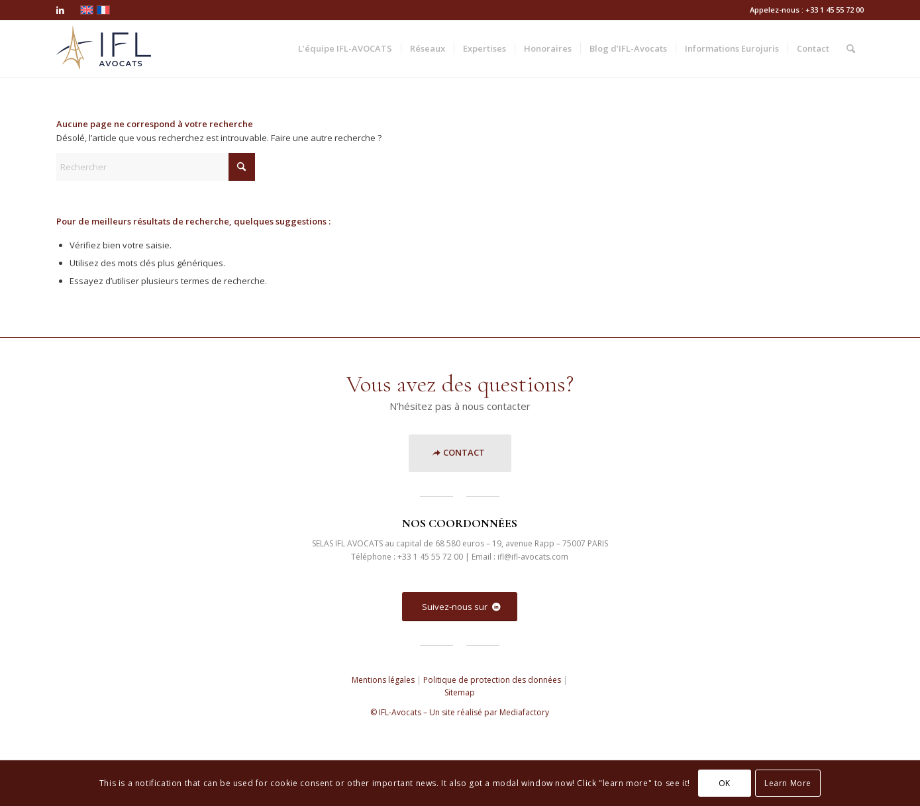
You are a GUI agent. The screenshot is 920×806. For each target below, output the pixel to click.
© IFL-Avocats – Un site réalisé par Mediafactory (459, 712)
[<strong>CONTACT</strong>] (460, 453)
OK (725, 783)
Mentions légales (383, 679)
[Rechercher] (851, 49)
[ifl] (103, 49)
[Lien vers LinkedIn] (60, 10)
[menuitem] (345, 49)
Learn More (787, 783)
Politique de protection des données (492, 679)
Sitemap (459, 692)
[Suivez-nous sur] (459, 607)
